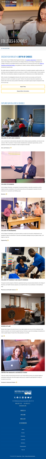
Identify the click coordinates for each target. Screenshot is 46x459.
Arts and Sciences (5, 147)
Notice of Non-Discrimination (30, 456)
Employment (23, 446)
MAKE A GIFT (23, 418)
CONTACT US (23, 410)
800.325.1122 (18, 403)
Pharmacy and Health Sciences (8, 289)
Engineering (4, 240)
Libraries (23, 439)
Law (2, 336)
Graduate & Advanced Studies (8, 382)
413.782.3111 (27, 403)
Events (23, 432)
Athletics (23, 443)
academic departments (31, 60)
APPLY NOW (23, 414)
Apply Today (23, 86)
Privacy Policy (19, 456)
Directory (23, 436)
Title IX (23, 449)
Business (3, 194)
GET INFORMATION (23, 423)
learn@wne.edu (22, 405)
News (23, 429)
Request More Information (23, 91)
